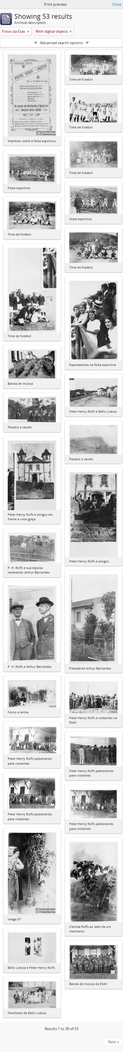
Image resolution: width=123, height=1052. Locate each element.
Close (116, 4)
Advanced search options (61, 42)
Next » (113, 1041)
